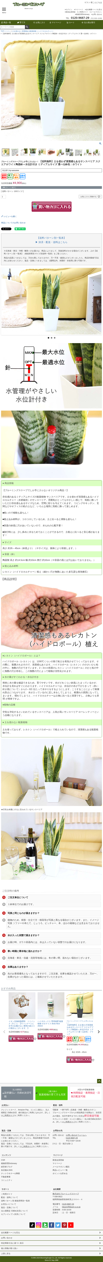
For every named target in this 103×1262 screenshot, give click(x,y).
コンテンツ (6, 1155)
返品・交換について (9, 1207)
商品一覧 (6, 22)
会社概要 (57, 1189)
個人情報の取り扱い (9, 1248)
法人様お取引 (88, 22)
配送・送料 (57, 1105)
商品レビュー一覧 (60, 1170)
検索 (27, 27)
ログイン (69, 9)
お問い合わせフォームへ (76, 1135)
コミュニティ (6, 1180)
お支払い (5, 1105)
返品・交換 (6, 1130)
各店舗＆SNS (6, 1170)
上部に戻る (5, 1253)
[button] (4, 1032)
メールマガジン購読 (61, 1167)
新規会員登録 (70, 12)
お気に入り (39, 22)
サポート (5, 1189)
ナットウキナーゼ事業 (10, 1173)
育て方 (21, 22)
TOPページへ (5, 31)
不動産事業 (5, 1177)
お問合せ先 (57, 1130)
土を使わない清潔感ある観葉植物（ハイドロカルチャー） (33, 31)
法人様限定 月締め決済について (14, 1211)
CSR (3, 1160)
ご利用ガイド (83, 12)
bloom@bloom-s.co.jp (71, 1207)
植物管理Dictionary (82, 14)
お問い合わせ (97, 14)
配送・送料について (9, 1197)
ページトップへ (99, 1081)
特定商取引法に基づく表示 (12, 1243)
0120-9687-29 (72, 1138)
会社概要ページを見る (94, 9)
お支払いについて (8, 1204)
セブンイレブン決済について (13, 1214)
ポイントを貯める (60, 1173)
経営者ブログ (6, 1167)
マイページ (79, 9)
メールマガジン (96, 12)
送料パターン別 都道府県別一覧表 (15, 1201)
